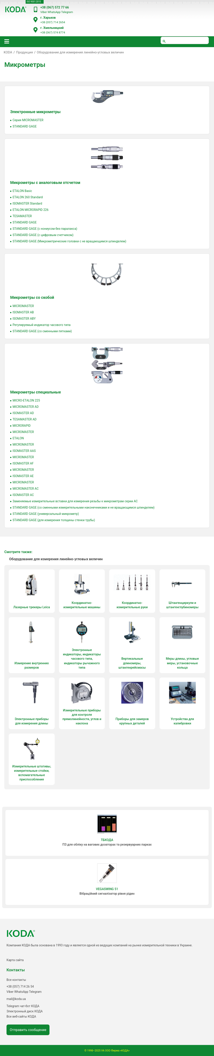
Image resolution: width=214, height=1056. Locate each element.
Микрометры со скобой (32, 297)
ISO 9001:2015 (34, 1)
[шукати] (185, 40)
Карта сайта (15, 960)
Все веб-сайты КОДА (21, 1016)
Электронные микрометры (35, 111)
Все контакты (16, 980)
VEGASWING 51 (107, 889)
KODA (8, 52)
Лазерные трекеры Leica (31, 607)
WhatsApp (54, 12)
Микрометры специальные (35, 392)
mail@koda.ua (16, 999)
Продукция (24, 52)
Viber (43, 12)
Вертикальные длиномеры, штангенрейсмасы (132, 663)
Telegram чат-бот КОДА (23, 1006)
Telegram (67, 12)
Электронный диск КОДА (25, 1011)
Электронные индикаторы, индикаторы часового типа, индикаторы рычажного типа (82, 658)
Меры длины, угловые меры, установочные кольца (182, 663)
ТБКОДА (107, 840)
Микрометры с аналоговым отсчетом (45, 182)
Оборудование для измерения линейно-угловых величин (80, 52)
